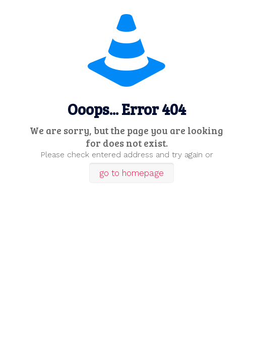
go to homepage (131, 173)
